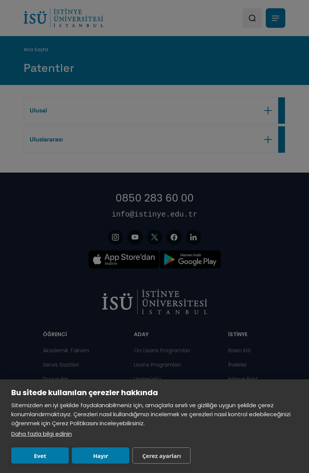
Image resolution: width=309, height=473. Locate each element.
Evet (40, 455)
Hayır (100, 455)
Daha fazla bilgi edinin (41, 434)
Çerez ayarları (161, 455)
